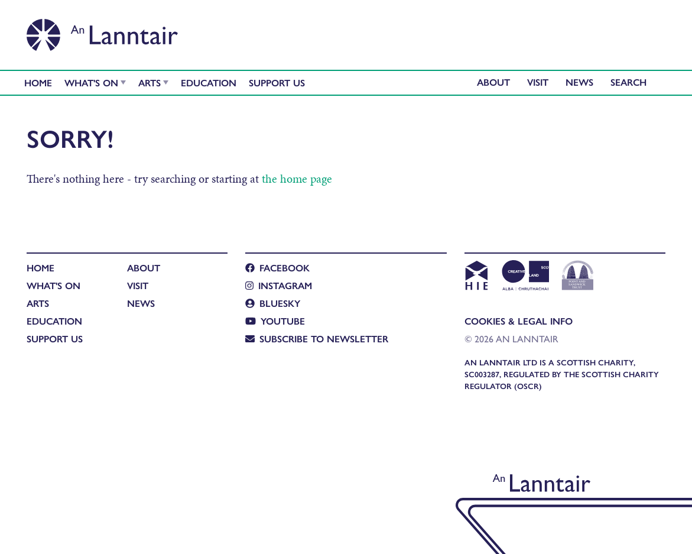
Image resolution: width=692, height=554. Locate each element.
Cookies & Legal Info (518, 321)
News (579, 82)
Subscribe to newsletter (316, 338)
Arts (149, 82)
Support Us (277, 82)
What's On (91, 82)
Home (38, 82)
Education (208, 82)
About (493, 82)
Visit (537, 82)
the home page (297, 178)
